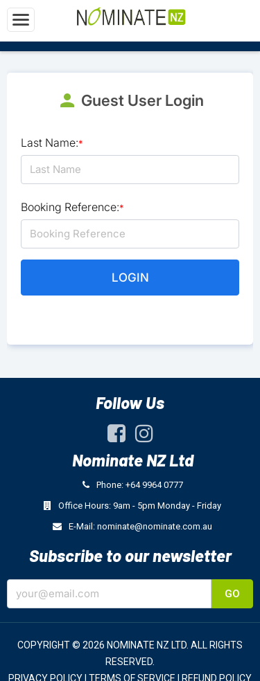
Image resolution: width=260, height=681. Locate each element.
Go (232, 594)
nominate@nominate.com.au (154, 526)
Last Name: (52, 142)
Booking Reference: (72, 207)
